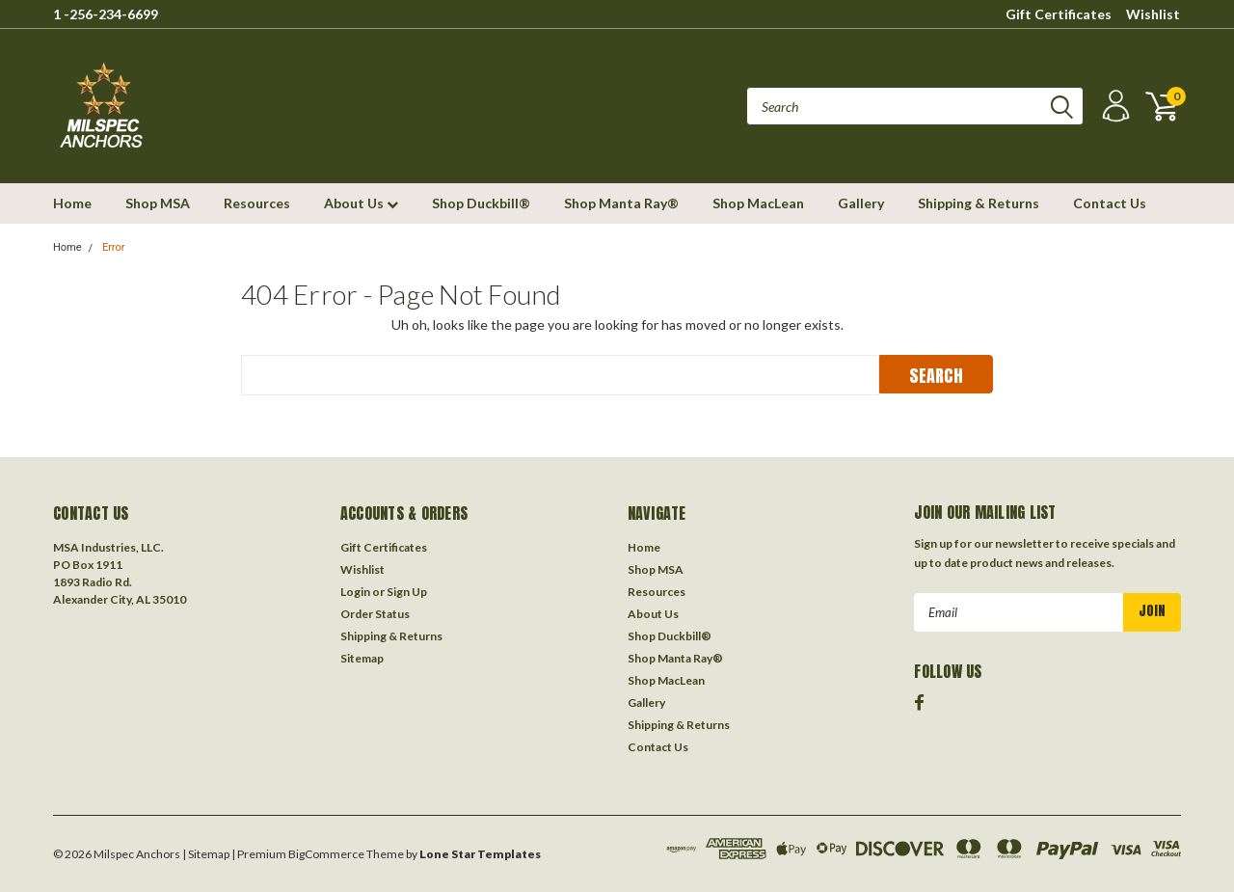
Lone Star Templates (480, 854)
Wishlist (1153, 14)
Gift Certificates (1059, 14)
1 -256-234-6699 (105, 14)
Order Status (375, 614)
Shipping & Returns (978, 203)
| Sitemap (205, 854)
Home (72, 203)
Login (355, 591)
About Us (361, 203)
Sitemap (362, 658)
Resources (257, 203)
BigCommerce (326, 854)
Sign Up (407, 591)
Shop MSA (157, 203)
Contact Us (1109, 203)
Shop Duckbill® (481, 203)
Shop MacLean (758, 203)
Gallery (861, 203)
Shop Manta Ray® (621, 203)
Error (113, 247)
